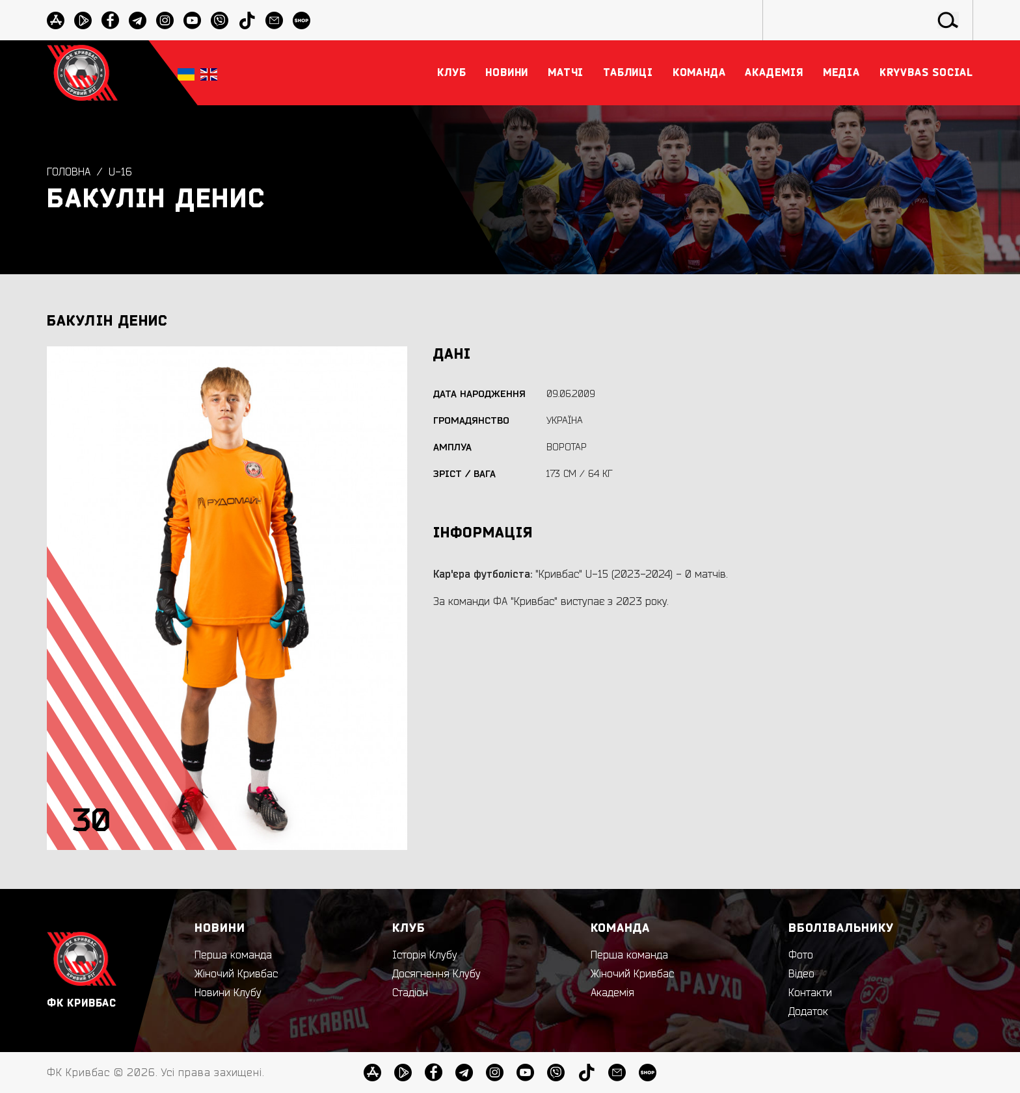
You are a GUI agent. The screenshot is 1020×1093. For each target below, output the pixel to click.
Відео (801, 974)
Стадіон (410, 992)
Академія (612, 992)
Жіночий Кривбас (236, 974)
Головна (68, 172)
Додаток (808, 1011)
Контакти (810, 992)
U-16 (120, 172)
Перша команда (233, 955)
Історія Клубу (424, 955)
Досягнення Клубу (436, 974)
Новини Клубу (228, 992)
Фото (800, 955)
